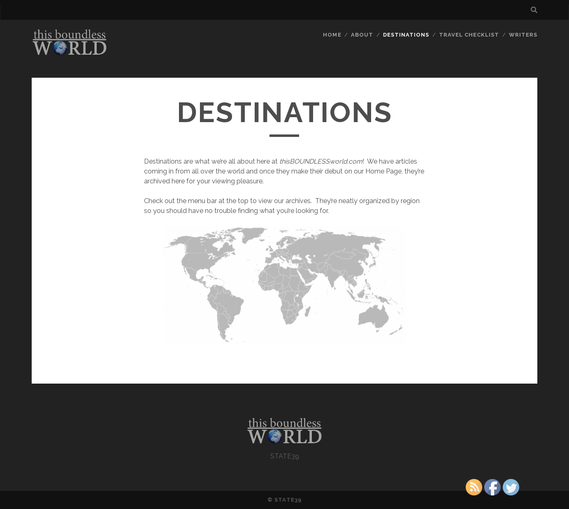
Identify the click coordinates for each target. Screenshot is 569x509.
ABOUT (362, 35)
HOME (332, 35)
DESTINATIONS (406, 35)
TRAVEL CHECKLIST (469, 35)
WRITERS (523, 35)
